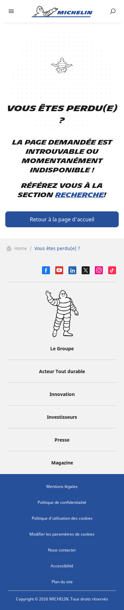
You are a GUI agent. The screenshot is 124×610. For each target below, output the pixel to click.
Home (16, 248)
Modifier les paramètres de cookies (62, 534)
